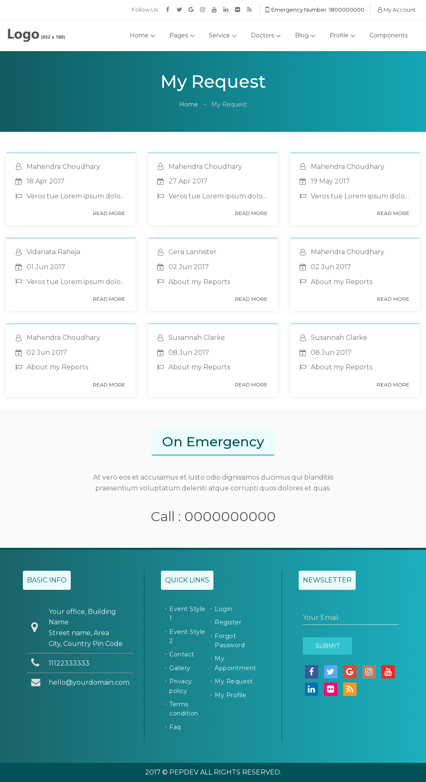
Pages (182, 35)
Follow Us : (146, 9)
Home (142, 35)
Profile (342, 35)
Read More (109, 213)
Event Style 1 (187, 613)
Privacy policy (180, 686)
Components (388, 35)
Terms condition (183, 708)
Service (223, 35)
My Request (234, 681)
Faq (175, 727)
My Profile (230, 695)
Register (228, 622)
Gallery (180, 668)
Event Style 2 (187, 636)
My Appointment (235, 663)
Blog (305, 35)
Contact (181, 654)
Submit (327, 646)
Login (224, 609)
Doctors (266, 35)
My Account (397, 9)
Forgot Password (230, 640)
